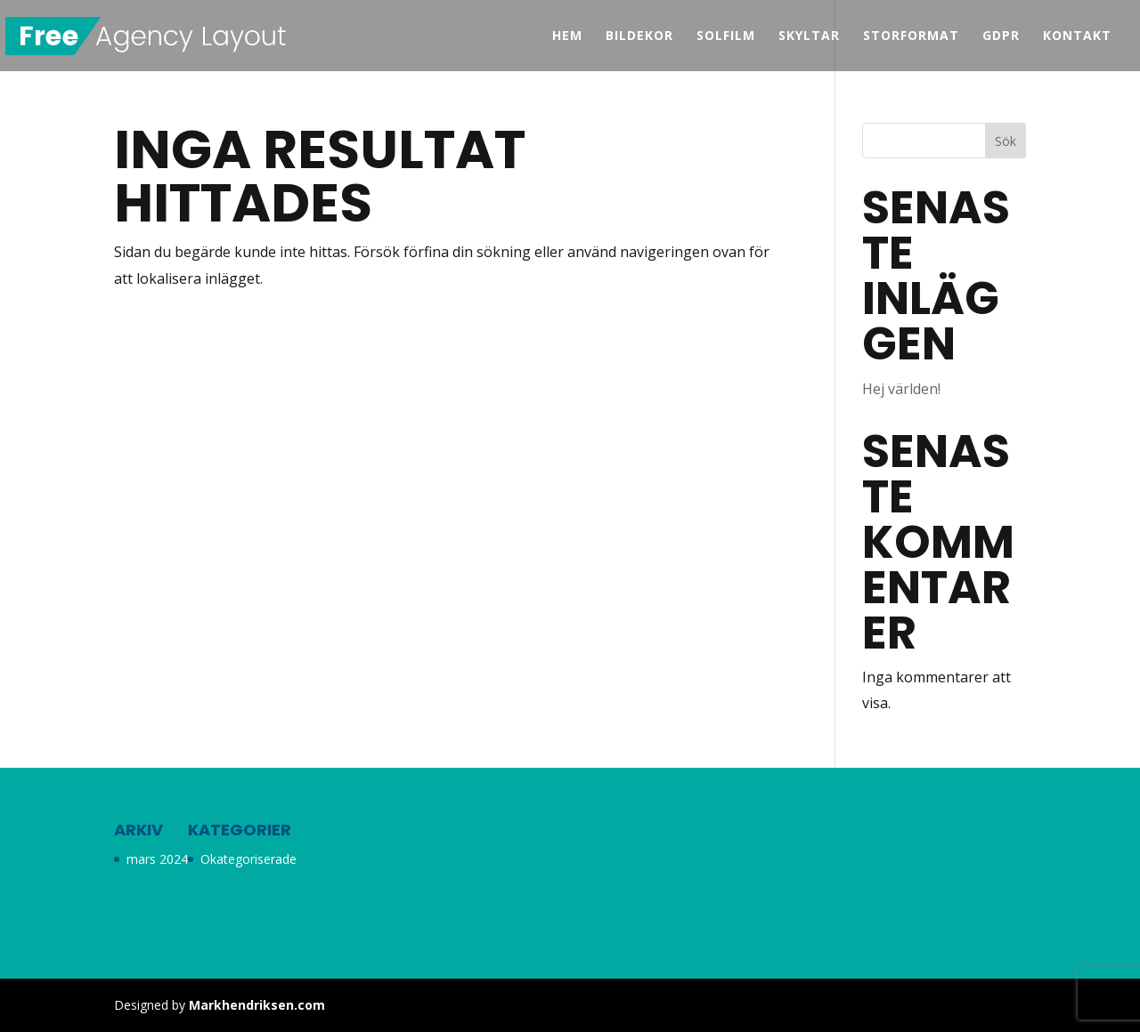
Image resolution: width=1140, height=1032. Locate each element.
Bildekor (639, 36)
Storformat (911, 36)
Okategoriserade (248, 859)
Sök (1005, 141)
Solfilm (725, 36)
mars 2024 (157, 859)
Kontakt (1077, 36)
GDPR (1001, 36)
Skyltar (809, 36)
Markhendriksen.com (257, 1004)
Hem (567, 36)
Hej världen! (901, 389)
